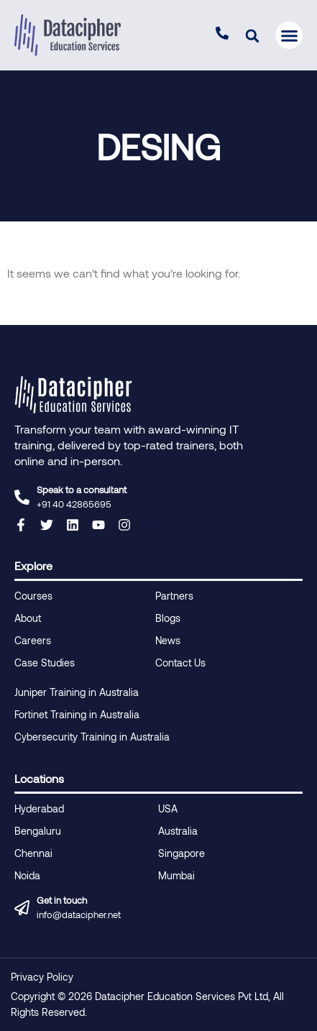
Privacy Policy (42, 977)
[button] (252, 36)
